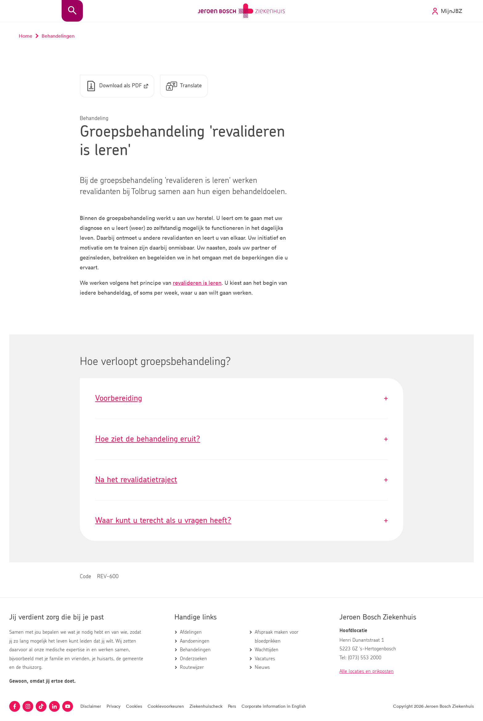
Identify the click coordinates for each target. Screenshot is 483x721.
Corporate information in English (274, 706)
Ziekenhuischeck (205, 706)
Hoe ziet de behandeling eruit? (241, 439)
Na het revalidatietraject (241, 480)
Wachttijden (266, 649)
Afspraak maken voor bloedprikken (276, 636)
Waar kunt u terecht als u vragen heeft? (241, 520)
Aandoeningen (194, 641)
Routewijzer (192, 667)
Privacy (113, 706)
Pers (232, 706)
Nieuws (262, 667)
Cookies (134, 706)
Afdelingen (191, 632)
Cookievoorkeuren (166, 706)
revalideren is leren (197, 282)
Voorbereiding (241, 398)
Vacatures (265, 658)
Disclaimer (90, 706)
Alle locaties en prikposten (366, 671)
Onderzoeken (193, 658)
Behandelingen (195, 649)
